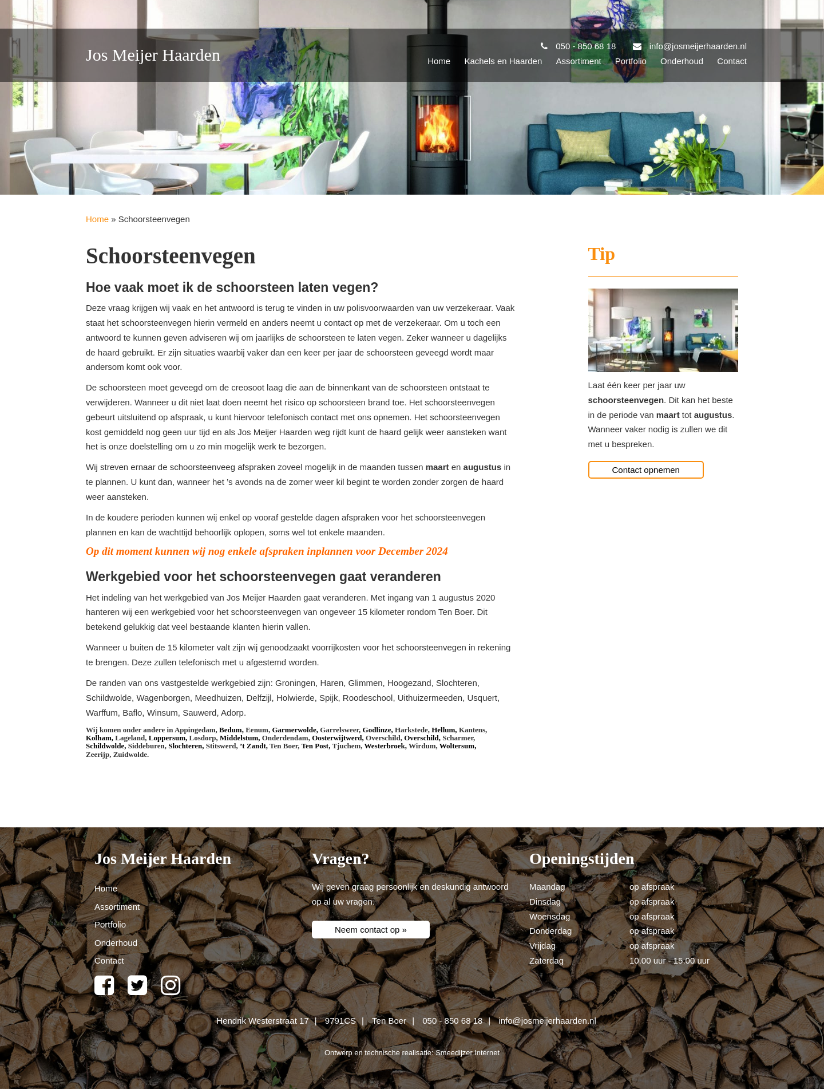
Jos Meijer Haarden (153, 54)
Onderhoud (681, 61)
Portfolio (631, 61)
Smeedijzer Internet (467, 1052)
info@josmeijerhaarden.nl (547, 1020)
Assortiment (578, 61)
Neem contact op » (371, 929)
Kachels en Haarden (503, 61)
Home (438, 61)
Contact (732, 61)
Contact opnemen (646, 470)
